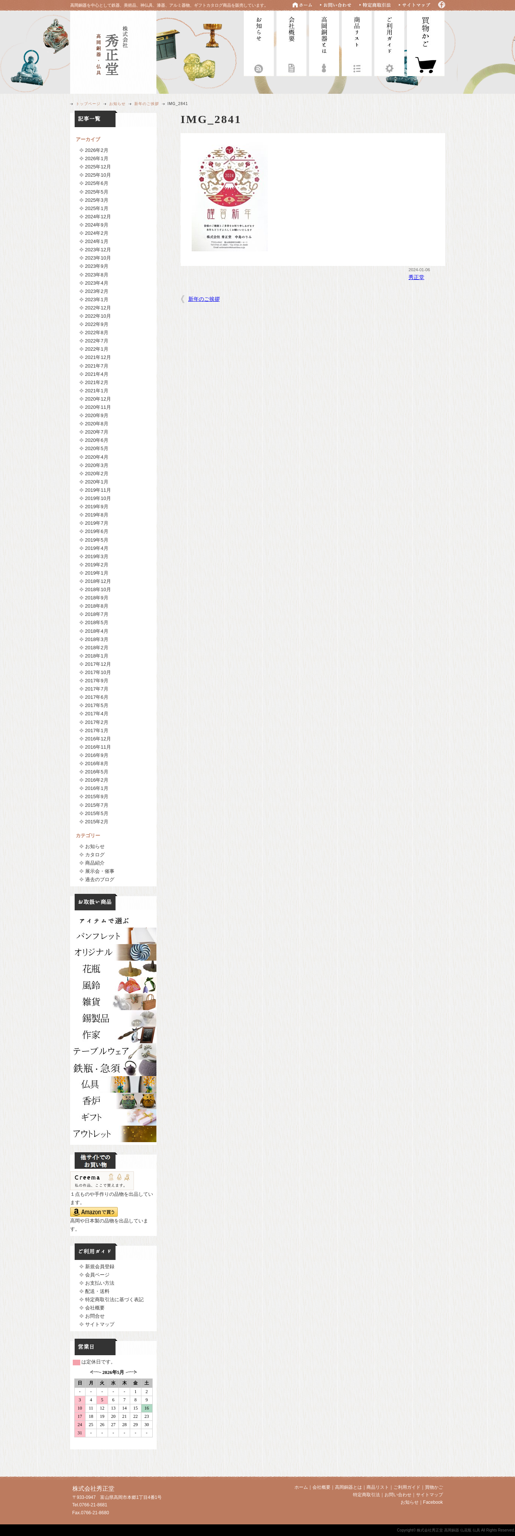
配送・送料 (97, 1291)
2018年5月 (96, 622)
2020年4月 (96, 457)
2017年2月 (96, 722)
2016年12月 (98, 739)
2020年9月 (96, 415)
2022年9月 (96, 324)
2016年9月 (96, 755)
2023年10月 (98, 258)
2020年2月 (96, 473)
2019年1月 (96, 573)
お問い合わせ (397, 1494)
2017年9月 (96, 680)
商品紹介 (95, 863)
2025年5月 (96, 192)
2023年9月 (96, 266)
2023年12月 (98, 249)
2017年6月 (96, 697)
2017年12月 (98, 664)
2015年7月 (96, 805)
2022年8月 (96, 332)
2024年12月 (98, 216)
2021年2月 (96, 382)
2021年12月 (98, 357)
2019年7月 (96, 523)
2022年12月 (98, 308)
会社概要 (291, 42)
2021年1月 (96, 390)
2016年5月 (96, 772)
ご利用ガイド (389, 42)
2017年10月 (98, 672)
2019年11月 (98, 490)
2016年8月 (96, 763)
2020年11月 (98, 407)
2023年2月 (96, 291)
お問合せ (95, 1316)
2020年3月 (96, 465)
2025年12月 (98, 167)
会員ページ (97, 1275)
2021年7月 (96, 366)
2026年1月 (96, 158)
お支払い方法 (99, 1283)
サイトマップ (99, 1324)
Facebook (433, 1502)
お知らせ (259, 42)
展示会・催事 (99, 871)
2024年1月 (96, 241)
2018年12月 (98, 581)
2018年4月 (96, 631)
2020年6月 (96, 440)
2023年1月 (96, 299)
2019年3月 (96, 556)
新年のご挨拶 (146, 104)
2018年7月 (96, 614)
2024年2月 (96, 233)
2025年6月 (96, 183)
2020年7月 (96, 432)
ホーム (301, 1487)
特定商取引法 (366, 1494)
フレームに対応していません (113, 1406)
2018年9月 (96, 598)
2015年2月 (96, 821)
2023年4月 (96, 283)
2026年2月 (96, 150)
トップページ (88, 104)
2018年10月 (98, 589)
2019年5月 (96, 540)
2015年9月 (96, 796)
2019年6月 (96, 531)
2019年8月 (96, 515)
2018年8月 (96, 606)
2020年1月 (96, 482)
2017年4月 (96, 713)
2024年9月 (96, 225)
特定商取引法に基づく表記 (114, 1299)
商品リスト (357, 42)
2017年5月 (96, 705)
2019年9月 (96, 506)
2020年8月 (96, 423)
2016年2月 (96, 780)
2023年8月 (96, 275)
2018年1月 (96, 656)
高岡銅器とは (324, 42)
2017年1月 (96, 730)
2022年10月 (98, 316)
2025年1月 (96, 208)
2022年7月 (96, 341)
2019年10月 (98, 498)
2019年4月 (96, 548)
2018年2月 (96, 647)
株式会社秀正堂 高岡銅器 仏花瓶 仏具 (113, 51)
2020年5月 (96, 448)
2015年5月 (96, 813)
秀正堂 (416, 277)
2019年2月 (96, 565)
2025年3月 (96, 200)
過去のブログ (99, 879)
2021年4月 (96, 374)
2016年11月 (98, 747)
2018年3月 (96, 639)
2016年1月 (96, 788)
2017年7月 (96, 689)
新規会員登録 (99, 1266)
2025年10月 (98, 175)
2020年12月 (98, 399)
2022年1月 (96, 349)
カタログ (95, 854)
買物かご (434, 1487)
